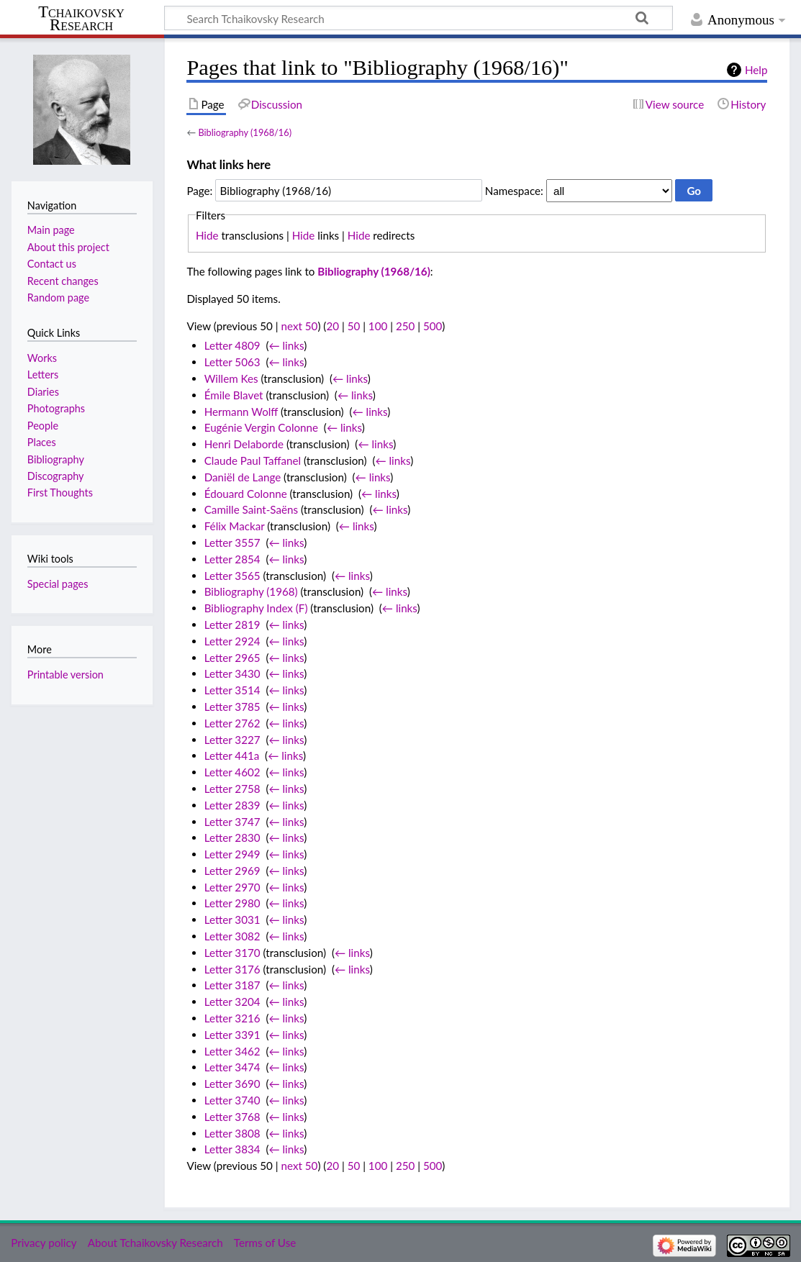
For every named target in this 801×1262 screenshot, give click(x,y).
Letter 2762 (232, 723)
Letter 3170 (232, 952)
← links (286, 345)
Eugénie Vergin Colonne (261, 427)
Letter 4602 (232, 772)
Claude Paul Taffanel (252, 460)
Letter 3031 (232, 919)
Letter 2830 (232, 837)
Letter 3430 (232, 673)
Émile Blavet (233, 395)
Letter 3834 (232, 1149)
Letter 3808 (232, 1133)
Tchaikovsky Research (81, 19)
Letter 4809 (232, 345)
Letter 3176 (232, 969)
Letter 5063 (232, 361)
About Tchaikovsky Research (155, 1242)
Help (756, 69)
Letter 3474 (232, 1067)
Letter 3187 (232, 985)
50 (354, 325)
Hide (207, 235)
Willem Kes (231, 378)
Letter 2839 (232, 805)
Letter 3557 (232, 542)
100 (377, 325)
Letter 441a (232, 755)
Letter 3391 (232, 1034)
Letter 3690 (232, 1083)
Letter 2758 (232, 788)
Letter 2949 (232, 854)
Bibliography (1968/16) (244, 132)
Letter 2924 (232, 641)
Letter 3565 (232, 575)
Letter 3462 (232, 1051)
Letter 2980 (232, 902)
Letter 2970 (232, 887)
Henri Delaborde (244, 443)
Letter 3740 (232, 1100)
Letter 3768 (232, 1116)
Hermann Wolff (241, 411)
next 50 (299, 325)
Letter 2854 (232, 559)
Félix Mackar (234, 525)
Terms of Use (265, 1242)
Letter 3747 (232, 821)
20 (332, 325)
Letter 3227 (232, 739)
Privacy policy (43, 1242)
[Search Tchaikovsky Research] (418, 17)
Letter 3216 (232, 1018)
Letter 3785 (232, 706)
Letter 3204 (232, 1001)
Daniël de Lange (242, 477)
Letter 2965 (232, 657)
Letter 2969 (232, 870)
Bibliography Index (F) (256, 608)
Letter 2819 (232, 624)
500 (432, 325)
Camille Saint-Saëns (251, 509)
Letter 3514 (232, 690)
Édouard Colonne (245, 493)
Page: (199, 190)
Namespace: (514, 190)
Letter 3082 (232, 936)
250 (405, 325)
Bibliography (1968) (251, 591)
